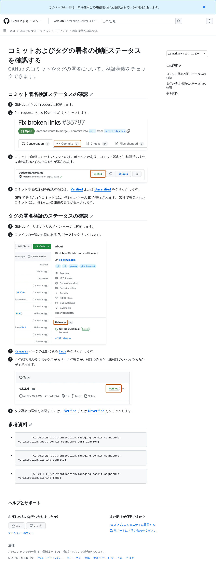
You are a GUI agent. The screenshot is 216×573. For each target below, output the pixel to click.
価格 (87, 558)
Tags (62, 351)
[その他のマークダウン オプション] (204, 53)
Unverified (102, 189)
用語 (40, 558)
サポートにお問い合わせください (133, 530)
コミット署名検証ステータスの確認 (50, 94)
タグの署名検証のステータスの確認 (50, 215)
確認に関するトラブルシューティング (44, 31)
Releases (21, 351)
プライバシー (55, 558)
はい (17, 525)
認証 (12, 31)
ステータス (74, 558)
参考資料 (20, 424)
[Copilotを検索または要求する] (141, 21)
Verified (77, 189)
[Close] (204, 6)
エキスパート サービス (107, 558)
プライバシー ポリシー (20, 533)
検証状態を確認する (85, 31)
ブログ (129, 558)
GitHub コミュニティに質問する (132, 524)
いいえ (36, 525)
